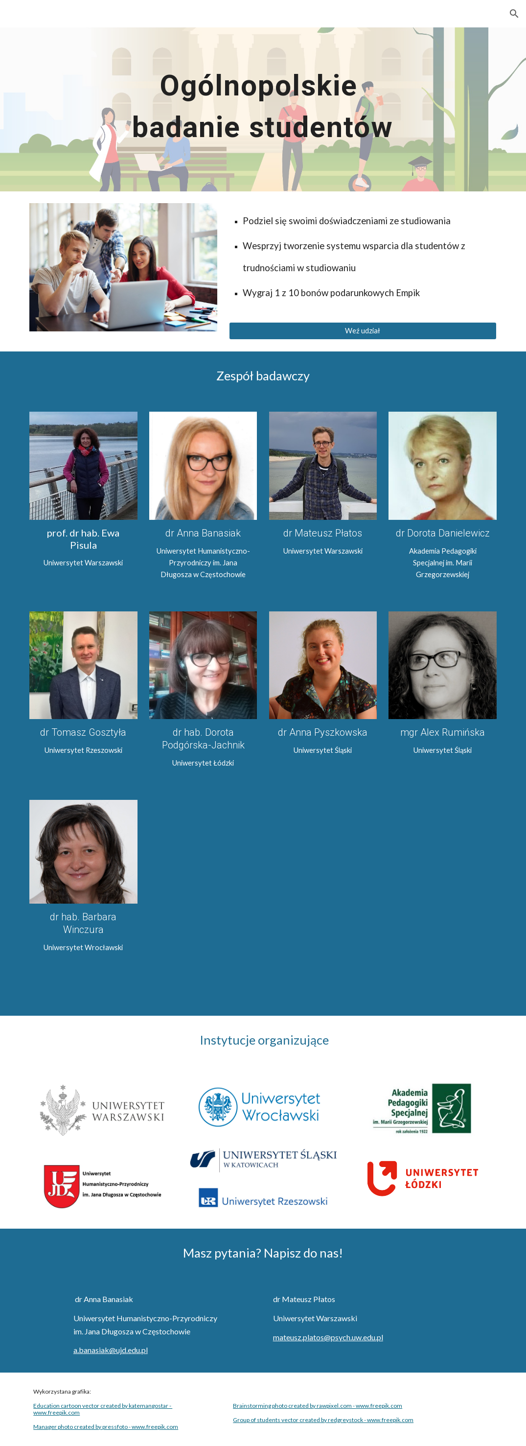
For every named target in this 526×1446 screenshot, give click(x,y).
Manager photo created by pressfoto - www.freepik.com (105, 1426)
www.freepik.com (56, 1412)
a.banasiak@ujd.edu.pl (110, 1349)
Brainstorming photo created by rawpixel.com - (294, 1405)
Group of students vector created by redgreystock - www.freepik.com (323, 1419)
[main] (262, 109)
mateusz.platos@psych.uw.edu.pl (328, 1337)
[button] (514, 13)
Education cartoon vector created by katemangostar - (102, 1405)
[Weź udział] (362, 331)
